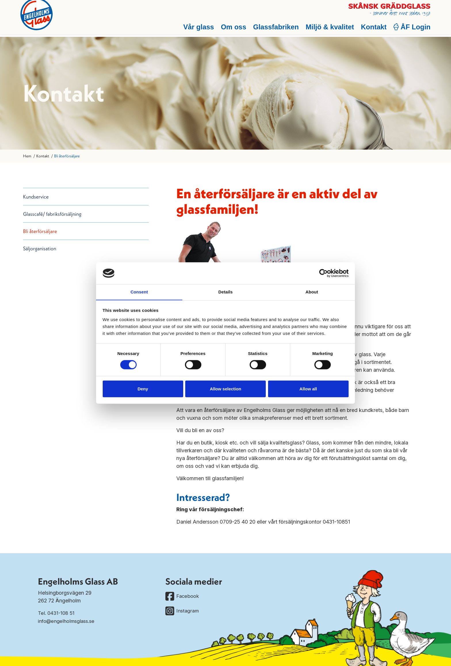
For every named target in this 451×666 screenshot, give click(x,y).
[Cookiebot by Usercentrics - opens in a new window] (323, 273)
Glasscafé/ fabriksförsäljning (52, 214)
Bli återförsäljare (40, 231)
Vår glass (196, 29)
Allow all (308, 388)
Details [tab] (225, 291)
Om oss (231, 29)
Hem (27, 156)
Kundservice (36, 196)
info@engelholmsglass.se (68, 621)
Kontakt (371, 29)
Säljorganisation (39, 248)
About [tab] (311, 291)
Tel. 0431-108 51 (57, 613)
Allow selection (225, 388)
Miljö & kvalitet (327, 29)
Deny (142, 388)
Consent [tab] (139, 291)
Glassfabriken (273, 29)
